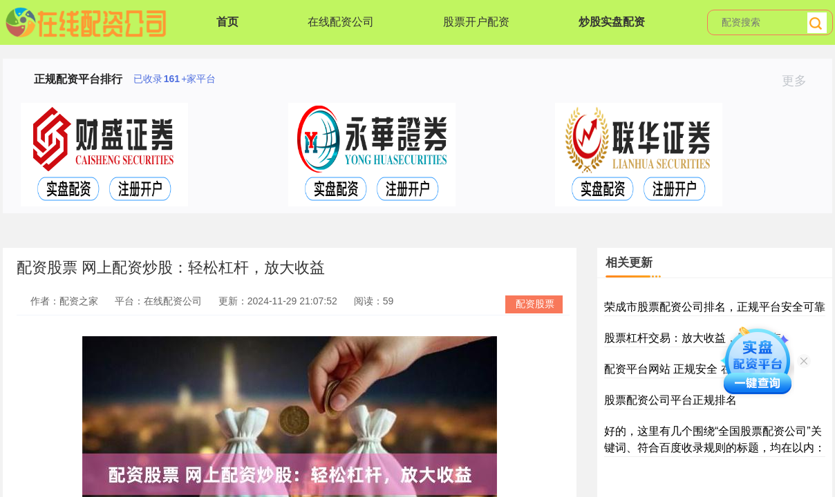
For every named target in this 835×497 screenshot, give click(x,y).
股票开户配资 (476, 22)
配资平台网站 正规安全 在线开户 (684, 369)
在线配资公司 (341, 22)
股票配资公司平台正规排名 (670, 400)
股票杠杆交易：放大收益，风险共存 (692, 338)
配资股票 (535, 303)
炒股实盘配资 (612, 22)
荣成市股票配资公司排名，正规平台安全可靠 (714, 307)
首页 (227, 22)
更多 (800, 81)
